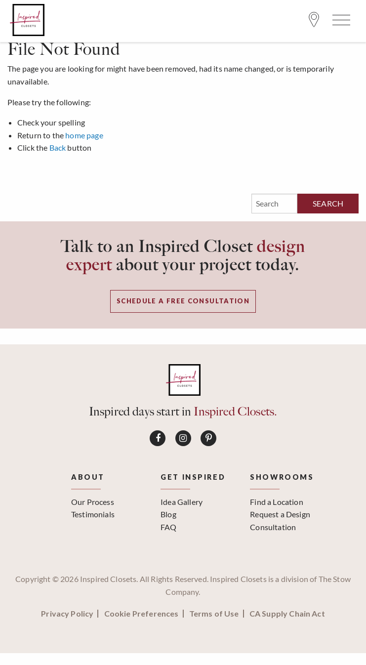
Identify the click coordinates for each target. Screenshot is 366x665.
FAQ (168, 527)
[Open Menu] (339, 22)
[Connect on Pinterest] (208, 438)
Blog (168, 514)
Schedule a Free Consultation (183, 301)
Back (57, 147)
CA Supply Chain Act (287, 614)
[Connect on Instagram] (183, 438)
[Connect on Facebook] (157, 438)
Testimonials (93, 514)
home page (84, 135)
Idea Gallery (182, 501)
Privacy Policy (67, 614)
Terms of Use (214, 614)
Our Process (92, 501)
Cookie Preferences (141, 614)
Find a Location (276, 501)
